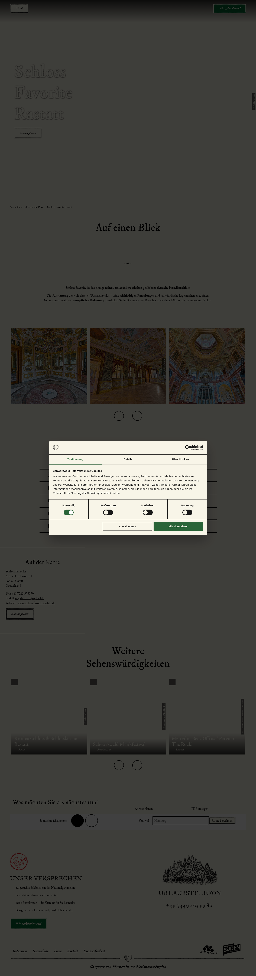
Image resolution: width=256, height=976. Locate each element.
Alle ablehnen (127, 526)
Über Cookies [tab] (180, 459)
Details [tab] (128, 459)
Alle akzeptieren (178, 526)
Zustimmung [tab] (75, 459)
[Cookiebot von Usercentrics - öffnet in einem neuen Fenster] (187, 447)
